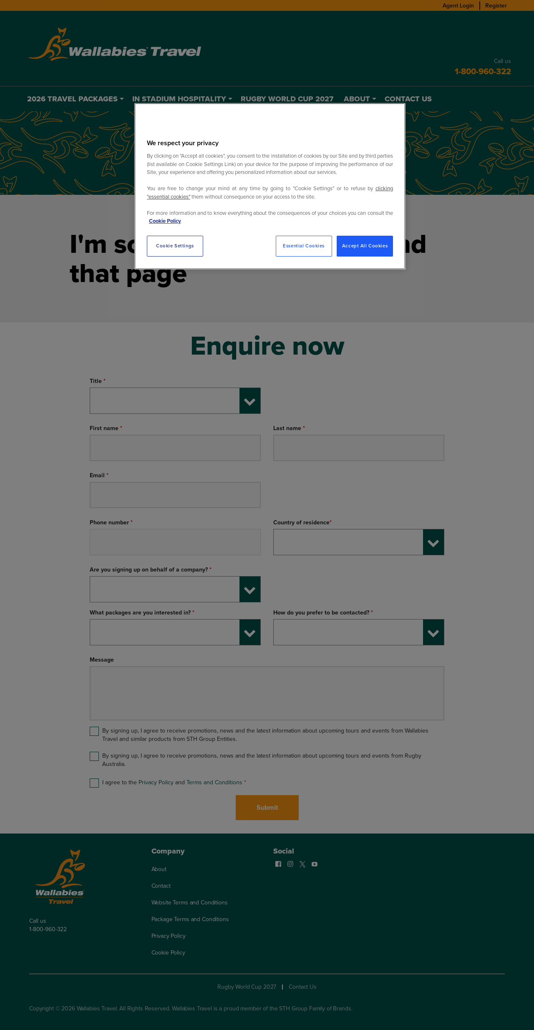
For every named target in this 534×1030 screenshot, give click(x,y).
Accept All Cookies (365, 245)
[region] (270, 186)
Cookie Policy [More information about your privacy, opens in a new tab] (165, 221)
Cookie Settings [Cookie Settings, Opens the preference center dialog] (175, 245)
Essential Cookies (304, 245)
